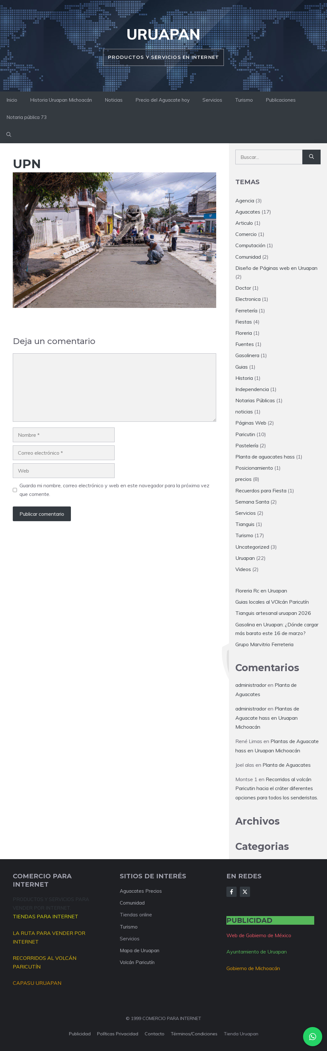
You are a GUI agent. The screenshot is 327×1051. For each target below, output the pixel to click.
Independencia (252, 389)
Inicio (11, 100)
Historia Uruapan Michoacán (61, 100)
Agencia (244, 200)
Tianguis (245, 524)
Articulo (244, 223)
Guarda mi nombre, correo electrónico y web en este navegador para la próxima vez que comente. (114, 489)
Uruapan (163, 34)
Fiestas (243, 321)
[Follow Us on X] (245, 892)
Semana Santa (252, 501)
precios (243, 479)
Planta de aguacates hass (265, 456)
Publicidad (80, 1034)
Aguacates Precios (141, 891)
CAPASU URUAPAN (37, 983)
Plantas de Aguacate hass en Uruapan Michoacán (267, 717)
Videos (243, 569)
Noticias (114, 100)
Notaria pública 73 (26, 117)
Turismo (244, 100)
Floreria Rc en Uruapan (261, 590)
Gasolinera (247, 355)
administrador (250, 685)
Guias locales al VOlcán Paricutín (272, 602)
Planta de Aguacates (286, 765)
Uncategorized (252, 547)
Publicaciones (281, 100)
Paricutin (245, 434)
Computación (250, 245)
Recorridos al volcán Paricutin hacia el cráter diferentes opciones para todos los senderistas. (276, 788)
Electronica (248, 299)
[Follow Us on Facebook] (231, 892)
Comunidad (248, 257)
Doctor (243, 288)
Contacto (154, 1034)
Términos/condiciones (194, 1034)
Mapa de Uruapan (139, 950)
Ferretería (246, 310)
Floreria (243, 333)
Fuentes (244, 344)
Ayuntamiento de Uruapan (256, 951)
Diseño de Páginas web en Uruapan (276, 268)
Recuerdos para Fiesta (260, 490)
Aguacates (247, 211)
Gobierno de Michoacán (253, 968)
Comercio (246, 234)
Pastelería (246, 445)
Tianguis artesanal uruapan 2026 (273, 613)
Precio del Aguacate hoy (162, 100)
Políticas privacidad (117, 1034)
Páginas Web (250, 423)
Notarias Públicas (255, 400)
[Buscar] (311, 157)
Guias (241, 367)
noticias (244, 411)
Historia (244, 378)
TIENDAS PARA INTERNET (45, 916)
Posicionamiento (254, 468)
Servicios (212, 100)
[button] (9, 134)
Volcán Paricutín (137, 962)
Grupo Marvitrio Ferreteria (264, 644)
